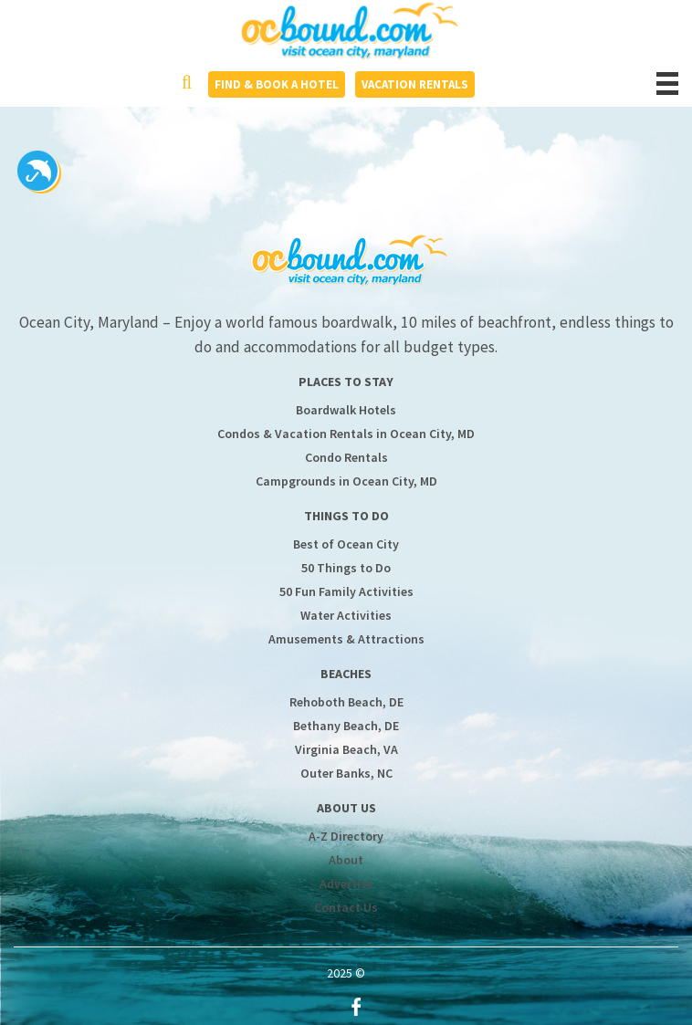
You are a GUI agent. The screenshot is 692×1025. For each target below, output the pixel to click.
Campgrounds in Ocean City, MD (346, 481)
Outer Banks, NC (346, 773)
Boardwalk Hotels (346, 410)
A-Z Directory (346, 836)
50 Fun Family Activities (346, 591)
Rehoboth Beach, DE (346, 702)
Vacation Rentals (415, 84)
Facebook (356, 1007)
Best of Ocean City (346, 544)
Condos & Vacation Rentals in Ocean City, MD (346, 433)
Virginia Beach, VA (346, 749)
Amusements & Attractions (346, 639)
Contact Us (346, 907)
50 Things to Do (346, 568)
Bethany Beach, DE (346, 725)
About (346, 860)
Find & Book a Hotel (277, 84)
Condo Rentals (346, 457)
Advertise (346, 883)
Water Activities (346, 615)
